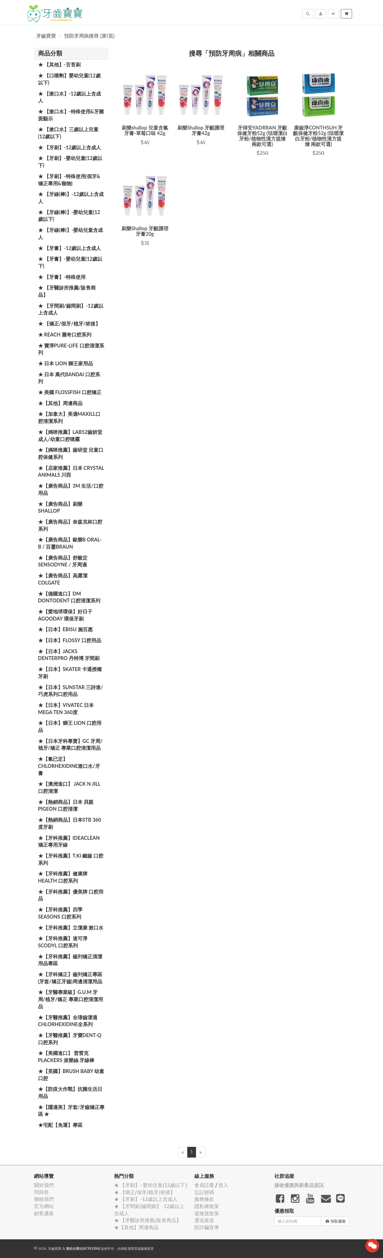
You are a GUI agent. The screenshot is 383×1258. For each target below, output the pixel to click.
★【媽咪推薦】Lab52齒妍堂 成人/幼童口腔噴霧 (70, 435)
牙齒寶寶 (46, 36)
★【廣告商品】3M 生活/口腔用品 (70, 489)
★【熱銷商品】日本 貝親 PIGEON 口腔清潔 (65, 805)
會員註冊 (204, 1185)
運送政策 (204, 1220)
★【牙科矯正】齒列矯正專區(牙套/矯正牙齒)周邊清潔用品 (70, 977)
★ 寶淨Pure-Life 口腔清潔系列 (71, 349)
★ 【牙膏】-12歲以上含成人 (69, 248)
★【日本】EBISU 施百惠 (65, 629)
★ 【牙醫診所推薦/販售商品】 (67, 291)
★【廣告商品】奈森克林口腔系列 (70, 525)
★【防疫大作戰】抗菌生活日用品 (70, 1092)
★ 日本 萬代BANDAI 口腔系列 (69, 377)
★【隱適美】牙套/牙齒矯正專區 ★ (71, 1110)
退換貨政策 (206, 1213)
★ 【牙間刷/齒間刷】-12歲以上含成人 (70, 309)
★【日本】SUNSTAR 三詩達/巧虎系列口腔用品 (70, 690)
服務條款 (204, 1199)
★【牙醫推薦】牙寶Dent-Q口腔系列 (69, 1038)
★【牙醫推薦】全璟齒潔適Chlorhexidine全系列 (67, 1020)
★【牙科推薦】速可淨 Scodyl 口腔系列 (62, 941)
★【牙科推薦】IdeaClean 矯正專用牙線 (69, 841)
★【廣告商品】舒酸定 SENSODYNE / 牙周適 (62, 561)
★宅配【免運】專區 (60, 1125)
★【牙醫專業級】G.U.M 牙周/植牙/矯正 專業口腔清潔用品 (70, 999)
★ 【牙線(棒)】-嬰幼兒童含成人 (70, 233)
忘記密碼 (204, 1192)
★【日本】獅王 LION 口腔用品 (70, 726)
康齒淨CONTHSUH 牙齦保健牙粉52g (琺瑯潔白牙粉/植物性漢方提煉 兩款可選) (318, 136)
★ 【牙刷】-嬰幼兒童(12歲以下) (70, 161)
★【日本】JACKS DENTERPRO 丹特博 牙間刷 (69, 654)
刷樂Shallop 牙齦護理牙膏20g (144, 231)
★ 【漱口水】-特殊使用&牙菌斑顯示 (71, 115)
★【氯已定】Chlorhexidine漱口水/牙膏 (69, 766)
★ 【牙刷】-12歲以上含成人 (69, 147)
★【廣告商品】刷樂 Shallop (60, 507)
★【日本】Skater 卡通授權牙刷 (70, 672)
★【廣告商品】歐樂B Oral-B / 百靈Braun (70, 543)
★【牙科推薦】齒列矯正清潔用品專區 (70, 960)
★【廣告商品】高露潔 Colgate (62, 579)
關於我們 (44, 1185)
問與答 (41, 1192)
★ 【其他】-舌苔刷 (59, 64)
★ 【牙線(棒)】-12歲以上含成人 (71, 197)
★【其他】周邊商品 (60, 403)
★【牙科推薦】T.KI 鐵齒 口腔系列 (70, 859)
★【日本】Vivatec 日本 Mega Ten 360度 (66, 708)
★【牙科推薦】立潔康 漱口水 (70, 928)
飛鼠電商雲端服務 (134, 1248)
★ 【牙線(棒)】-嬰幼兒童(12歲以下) (69, 215)
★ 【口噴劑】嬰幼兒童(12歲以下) (69, 79)
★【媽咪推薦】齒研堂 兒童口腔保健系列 (70, 453)
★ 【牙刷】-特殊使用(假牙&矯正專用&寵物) (69, 179)
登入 (223, 1185)
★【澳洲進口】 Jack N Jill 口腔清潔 (69, 787)
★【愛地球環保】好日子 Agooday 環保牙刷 (65, 615)
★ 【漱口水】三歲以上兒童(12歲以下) (68, 132)
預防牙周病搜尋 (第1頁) (89, 36)
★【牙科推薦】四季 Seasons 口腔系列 (60, 913)
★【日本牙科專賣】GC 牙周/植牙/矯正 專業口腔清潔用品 (70, 744)
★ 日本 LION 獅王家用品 (65, 363)
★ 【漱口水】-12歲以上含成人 (69, 97)
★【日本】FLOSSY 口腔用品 (69, 640)
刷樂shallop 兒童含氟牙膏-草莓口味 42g (145, 130)
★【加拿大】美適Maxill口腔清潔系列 (69, 417)
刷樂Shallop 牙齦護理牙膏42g (200, 130)
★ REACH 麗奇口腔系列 (65, 335)
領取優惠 (336, 1221)
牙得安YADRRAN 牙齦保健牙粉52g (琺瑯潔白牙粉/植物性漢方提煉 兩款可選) (262, 136)
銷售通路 (44, 1213)
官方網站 (44, 1206)
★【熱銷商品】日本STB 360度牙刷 (69, 823)
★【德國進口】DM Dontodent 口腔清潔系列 (69, 597)
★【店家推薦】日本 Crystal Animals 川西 (71, 471)
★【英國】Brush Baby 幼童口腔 (71, 1074)
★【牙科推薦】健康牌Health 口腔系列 (62, 877)
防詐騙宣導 (206, 1227)
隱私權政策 (206, 1206)
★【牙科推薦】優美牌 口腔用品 (70, 895)
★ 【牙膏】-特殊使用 (62, 277)
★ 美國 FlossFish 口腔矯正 (70, 392)
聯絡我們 (44, 1199)
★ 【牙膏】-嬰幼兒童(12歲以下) (70, 262)
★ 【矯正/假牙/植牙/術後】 (69, 324)
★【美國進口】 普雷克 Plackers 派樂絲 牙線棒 (66, 1056)
